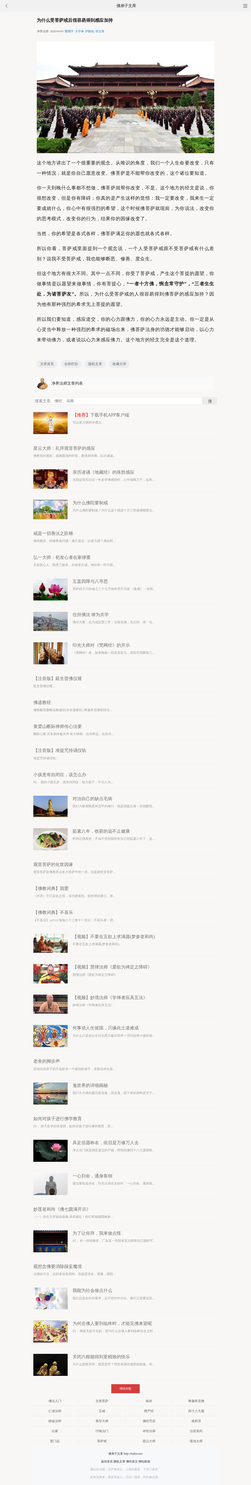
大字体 (79, 31)
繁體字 (69, 31)
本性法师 (149, 1431)
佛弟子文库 (126, 6)
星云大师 (149, 1441)
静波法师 (55, 1421)
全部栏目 (71, 364)
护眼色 (89, 31)
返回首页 (107, 1461)
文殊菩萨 (102, 1401)
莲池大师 (196, 1441)
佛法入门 (55, 1401)
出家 (55, 1431)
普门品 (55, 1441)
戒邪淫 (196, 1421)
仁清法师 (55, 1411)
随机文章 (95, 364)
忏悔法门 (102, 1431)
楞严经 (149, 1411)
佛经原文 (132, 1461)
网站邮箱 (144, 1461)
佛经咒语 (149, 1421)
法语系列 (196, 1431)
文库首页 (47, 364)
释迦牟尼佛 (196, 1401)
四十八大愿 (196, 1411)
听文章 (100, 31)
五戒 (102, 1411)
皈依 (149, 1401)
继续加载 (125, 1388)
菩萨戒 (102, 1441)
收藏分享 (119, 364)
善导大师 (102, 1421)
